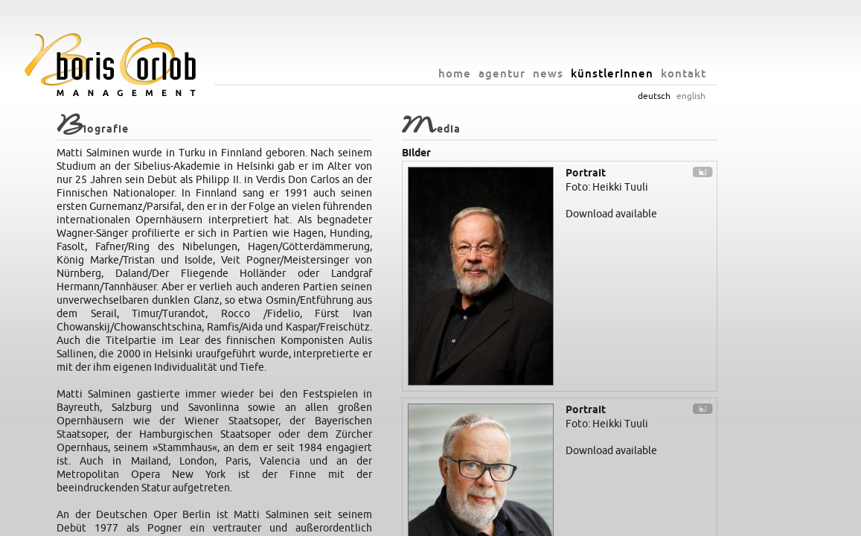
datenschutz (594, 521)
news (592, 73)
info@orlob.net (480, 521)
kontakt (727, 73)
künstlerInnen (656, 73)
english (734, 96)
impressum (540, 521)
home (498, 73)
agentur (545, 73)
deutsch (698, 96)
